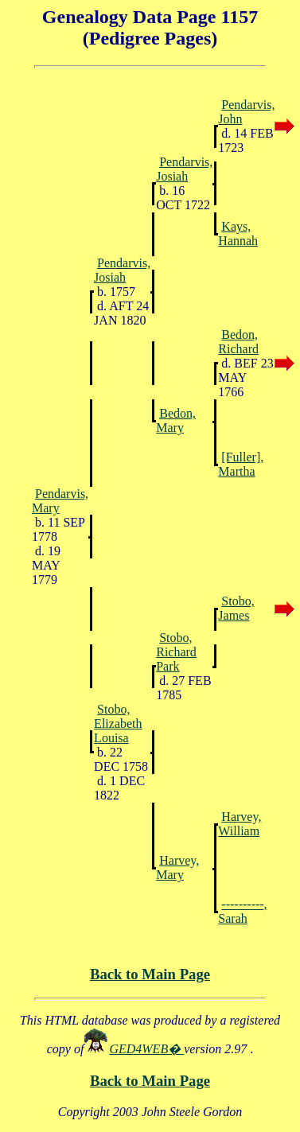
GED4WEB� (146, 1049)
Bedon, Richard (238, 342)
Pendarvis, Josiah (184, 169)
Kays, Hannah (238, 233)
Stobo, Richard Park (176, 652)
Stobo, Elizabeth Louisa (118, 723)
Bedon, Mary (176, 420)
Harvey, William (239, 824)
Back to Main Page (150, 974)
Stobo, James (236, 608)
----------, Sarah (242, 911)
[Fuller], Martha (240, 464)
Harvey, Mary (177, 867)
